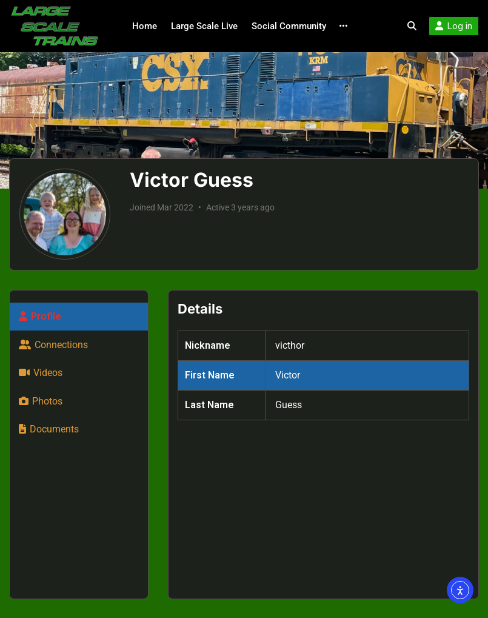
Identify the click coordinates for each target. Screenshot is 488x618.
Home (144, 26)
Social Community (289, 26)
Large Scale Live (204, 26)
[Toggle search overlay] (411, 26)
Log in (453, 26)
